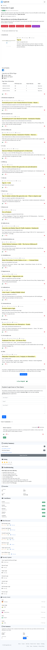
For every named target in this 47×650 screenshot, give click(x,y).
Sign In (4, 78)
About (19, 643)
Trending (42, 643)
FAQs (28, 646)
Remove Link (33, 643)
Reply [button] (5, 437)
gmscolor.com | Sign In (8, 76)
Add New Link (23, 374)
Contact (23, 643)
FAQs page (14, 482)
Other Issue (28, 26)
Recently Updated (6, 557)
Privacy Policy (41, 646)
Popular (38, 643)
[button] (26, 381)
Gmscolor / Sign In (7, 75)
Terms (31, 646)
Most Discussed (5, 520)
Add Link (27, 643)
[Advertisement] (23, 57)
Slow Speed (12, 26)
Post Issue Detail (36, 26)
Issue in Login (4, 26)
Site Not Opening (20, 26)
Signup (25, 638)
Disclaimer (35, 646)
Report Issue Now (23, 455)
